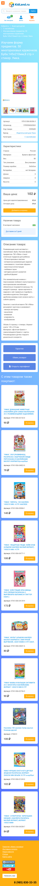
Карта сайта (7, 857)
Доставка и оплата (9, 849)
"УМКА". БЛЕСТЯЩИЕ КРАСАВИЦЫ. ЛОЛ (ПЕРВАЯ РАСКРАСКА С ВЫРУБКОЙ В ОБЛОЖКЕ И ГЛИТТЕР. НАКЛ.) (18, 593)
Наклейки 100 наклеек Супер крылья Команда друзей (18, 729)
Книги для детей (18, 26)
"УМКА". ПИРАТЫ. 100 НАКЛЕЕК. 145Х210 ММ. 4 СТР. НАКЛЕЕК (16, 503)
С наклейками (8, 29)
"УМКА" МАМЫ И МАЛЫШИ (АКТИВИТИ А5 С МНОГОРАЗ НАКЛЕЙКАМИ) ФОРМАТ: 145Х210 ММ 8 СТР (19, 685)
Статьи (5, 854)
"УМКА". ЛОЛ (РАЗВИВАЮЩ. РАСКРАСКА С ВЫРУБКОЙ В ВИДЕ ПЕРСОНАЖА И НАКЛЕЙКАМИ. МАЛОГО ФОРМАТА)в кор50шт (17, 458)
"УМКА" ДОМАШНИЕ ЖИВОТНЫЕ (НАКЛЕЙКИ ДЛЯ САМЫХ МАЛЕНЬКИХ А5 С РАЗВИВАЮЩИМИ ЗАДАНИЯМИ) (19, 412)
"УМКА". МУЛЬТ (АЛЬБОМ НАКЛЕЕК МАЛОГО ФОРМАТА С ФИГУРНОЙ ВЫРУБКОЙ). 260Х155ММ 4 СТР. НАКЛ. (19, 640)
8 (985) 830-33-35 (25, 882)
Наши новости (8, 852)
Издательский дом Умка (26, 133)
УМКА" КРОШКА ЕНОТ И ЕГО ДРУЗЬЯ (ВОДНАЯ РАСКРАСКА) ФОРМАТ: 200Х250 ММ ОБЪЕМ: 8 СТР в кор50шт (19, 773)
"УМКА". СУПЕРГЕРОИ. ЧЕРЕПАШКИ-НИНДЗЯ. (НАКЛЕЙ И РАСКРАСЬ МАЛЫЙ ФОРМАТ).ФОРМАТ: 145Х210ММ (18, 819)
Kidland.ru (5, 26)
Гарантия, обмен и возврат (12, 847)
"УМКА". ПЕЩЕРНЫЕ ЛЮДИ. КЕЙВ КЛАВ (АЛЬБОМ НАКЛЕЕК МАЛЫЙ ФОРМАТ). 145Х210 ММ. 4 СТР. (19, 547)
